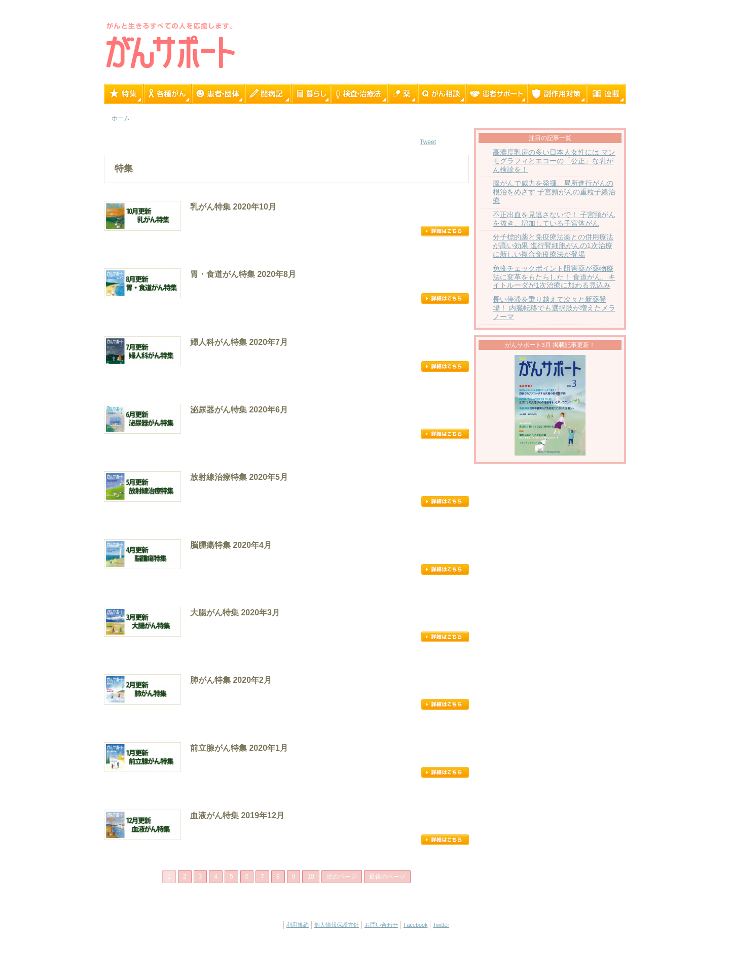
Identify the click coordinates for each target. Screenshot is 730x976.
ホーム (121, 118)
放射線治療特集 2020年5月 (239, 477)
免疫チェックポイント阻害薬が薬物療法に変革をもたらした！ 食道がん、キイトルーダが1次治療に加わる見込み (554, 277)
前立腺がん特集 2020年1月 (239, 748)
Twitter (441, 925)
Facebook (415, 925)
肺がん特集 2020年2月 (231, 680)
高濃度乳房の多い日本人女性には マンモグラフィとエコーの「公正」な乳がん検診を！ (554, 161)
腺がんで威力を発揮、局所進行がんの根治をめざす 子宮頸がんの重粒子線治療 (554, 192)
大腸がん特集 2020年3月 (235, 612)
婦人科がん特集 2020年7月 (239, 342)
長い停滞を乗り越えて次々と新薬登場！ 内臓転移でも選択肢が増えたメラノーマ (554, 308)
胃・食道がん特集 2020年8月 (243, 274)
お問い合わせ (381, 925)
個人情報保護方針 (336, 925)
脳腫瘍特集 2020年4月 (231, 545)
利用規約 (297, 925)
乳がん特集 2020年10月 (233, 206)
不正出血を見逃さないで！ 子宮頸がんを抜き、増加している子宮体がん (554, 219)
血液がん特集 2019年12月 (237, 815)
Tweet (428, 142)
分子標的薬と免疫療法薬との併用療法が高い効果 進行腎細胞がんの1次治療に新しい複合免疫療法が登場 (553, 245)
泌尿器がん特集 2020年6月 (239, 409)
